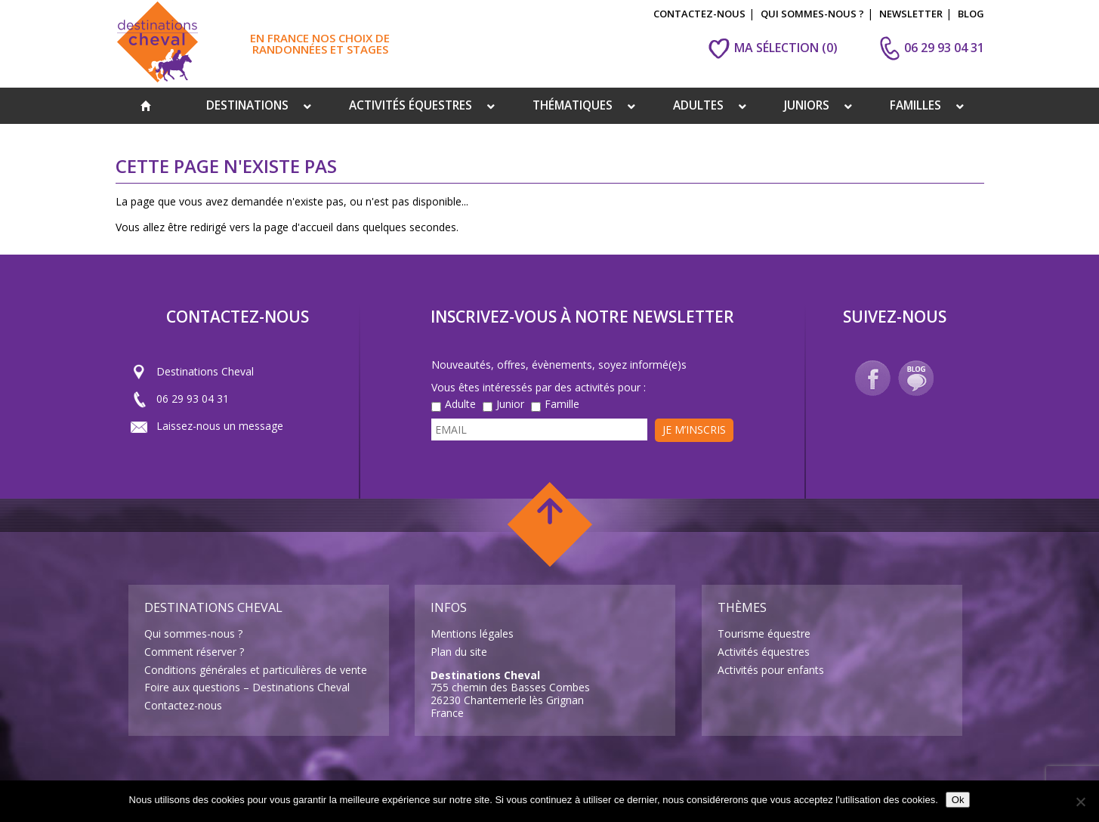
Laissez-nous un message (207, 426)
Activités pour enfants (771, 670)
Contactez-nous (183, 705)
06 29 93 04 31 (180, 399)
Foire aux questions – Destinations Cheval (247, 687)
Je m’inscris (694, 429)
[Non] (1080, 801)
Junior (510, 404)
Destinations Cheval (192, 371)
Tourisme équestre (764, 633)
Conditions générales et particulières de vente (255, 670)
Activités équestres (764, 651)
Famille (562, 404)
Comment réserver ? (194, 651)
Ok (958, 799)
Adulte (460, 404)
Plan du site (459, 651)
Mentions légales (472, 633)
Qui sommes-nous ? (193, 633)
